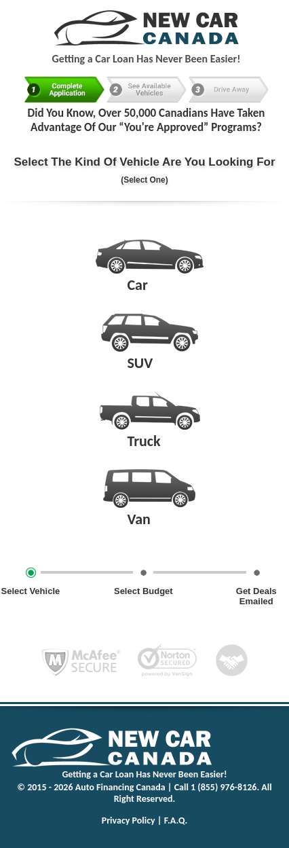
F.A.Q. (176, 820)
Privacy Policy (128, 820)
